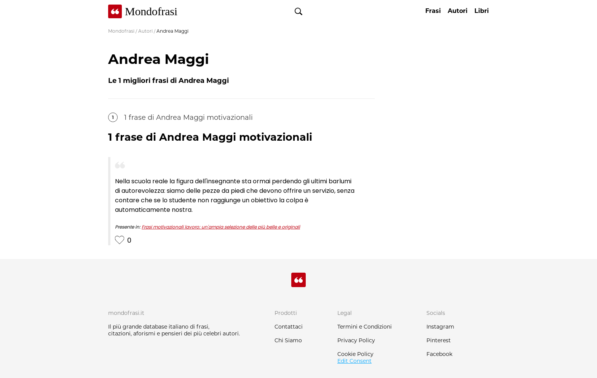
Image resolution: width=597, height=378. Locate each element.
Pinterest (438, 340)
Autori (145, 31)
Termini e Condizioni (364, 326)
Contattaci (289, 326)
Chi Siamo (288, 340)
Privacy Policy (356, 340)
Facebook (439, 354)
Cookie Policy (355, 354)
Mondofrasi (121, 31)
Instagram (440, 326)
